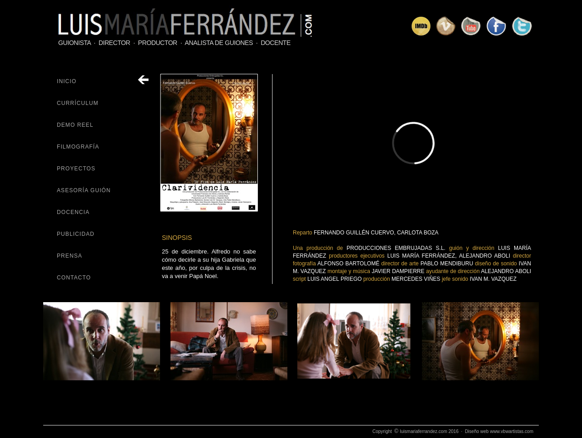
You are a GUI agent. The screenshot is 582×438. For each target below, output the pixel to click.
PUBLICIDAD (76, 234)
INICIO (66, 81)
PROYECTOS (76, 168)
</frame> (413, 143)
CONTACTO (74, 277)
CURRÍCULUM (77, 103)
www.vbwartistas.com (511, 431)
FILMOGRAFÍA (78, 147)
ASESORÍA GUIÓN (83, 190)
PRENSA (69, 256)
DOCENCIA (73, 212)
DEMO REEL (75, 125)
